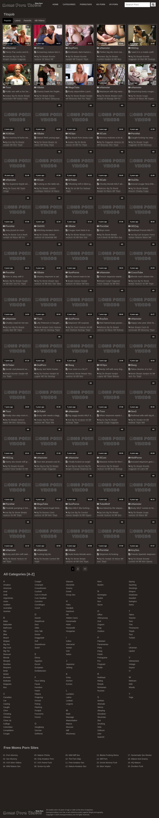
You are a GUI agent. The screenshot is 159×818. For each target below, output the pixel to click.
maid (142, 59)
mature (47, 59)
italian (68, 654)
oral (120, 237)
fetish (51, 420)
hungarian (70, 631)
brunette (52, 56)
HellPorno (135, 457)
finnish (38, 700)
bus (5, 687)
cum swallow (40, 598)
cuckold (38, 591)
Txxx (7, 87)
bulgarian (7, 684)
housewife (70, 628)
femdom (45, 374)
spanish (149, 562)
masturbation (8, 99)
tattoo (59, 284)
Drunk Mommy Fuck (108, 763)
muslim (100, 585)
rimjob (100, 684)
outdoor (20, 99)
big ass (102, 420)
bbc (5, 631)
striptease (133, 595)
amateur (102, 56)
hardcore (37, 59)
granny (51, 96)
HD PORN (100, 4)
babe (7, 281)
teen (131, 621)
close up (7, 720)
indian (68, 641)
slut (45, 376)
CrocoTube (135, 272)
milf (52, 59)
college (6, 724)
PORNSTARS (86, 4)
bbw (38, 466)
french (13, 188)
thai (130, 624)
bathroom (102, 188)
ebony (37, 657)
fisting (37, 704)
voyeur (132, 667)
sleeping (101, 710)
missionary (73, 99)
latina (142, 469)
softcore (101, 730)
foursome (39, 714)
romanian (101, 687)
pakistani (101, 641)
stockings (151, 59)
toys (131, 634)
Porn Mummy (12, 755)
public (25, 99)
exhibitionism (40, 671)
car (4, 700)
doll (36, 641)
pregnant (79, 59)
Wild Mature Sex (13, 766)
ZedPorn (40, 365)
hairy (57, 281)
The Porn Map (75, 759)
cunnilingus (38, 191)
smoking (101, 724)
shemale (101, 704)
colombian (8, 727)
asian (5, 601)
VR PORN (113, 4)
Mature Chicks (43, 755)
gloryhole (70, 585)
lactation (70, 694)
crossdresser (40, 588)
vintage (6, 191)
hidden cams (72, 618)
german (52, 235)
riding (46, 145)
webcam (116, 376)
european (145, 235)
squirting (132, 585)
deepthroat (84, 469)
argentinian (8, 598)
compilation (8, 730)
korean (69, 684)
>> (85, 569)
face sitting (40, 681)
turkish (132, 638)
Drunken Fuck (137, 766)
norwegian (102, 595)
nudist (100, 598)
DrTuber (71, 180)
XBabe (39, 87)
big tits (22, 56)
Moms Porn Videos (22, 5)
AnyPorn (72, 48)
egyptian (38, 661)
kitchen (69, 681)
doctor (37, 634)
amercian (8, 56)
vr (130, 671)
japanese (70, 664)
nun (99, 601)
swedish (132, 598)
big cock (16, 56)
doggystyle (22, 59)
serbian (100, 700)
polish (100, 654)
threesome (134, 628)
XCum (39, 48)
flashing (38, 707)
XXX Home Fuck (44, 763)
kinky (68, 677)
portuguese (102, 657)
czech (120, 96)
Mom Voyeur (105, 766)
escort (37, 664)
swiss (131, 605)
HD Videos (40, 20)
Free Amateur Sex (76, 763)
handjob (69, 59)
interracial (70, 644)
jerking (69, 667)
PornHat (134, 133)
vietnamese (134, 661)
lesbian (69, 700)
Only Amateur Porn (45, 759)
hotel (68, 624)
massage (110, 99)
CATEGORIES (69, 4)
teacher (132, 618)
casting (6, 704)
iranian (69, 648)
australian (7, 608)
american (71, 374)
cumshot (100, 59)
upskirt (132, 651)
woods (132, 687)
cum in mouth (22, 235)
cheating (139, 191)
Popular (7, 20)
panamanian (102, 644)
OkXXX (39, 226)
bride (5, 671)
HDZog (133, 48)
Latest (17, 20)
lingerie (37, 376)
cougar (145, 96)
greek (68, 591)
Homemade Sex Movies (141, 755)
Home (55, 4)
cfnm (5, 710)
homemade (49, 237)
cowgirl (108, 281)
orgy (99, 628)
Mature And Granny (139, 759)
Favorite (27, 20)
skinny (100, 707)
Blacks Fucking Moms (109, 755)
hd (43, 59)
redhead (87, 188)
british (6, 674)
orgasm (151, 99)
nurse (99, 605)
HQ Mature (135, 763)
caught (145, 142)
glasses (69, 145)
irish (68, 651)
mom (119, 59)
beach (6, 638)
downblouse (40, 644)
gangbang (39, 727)
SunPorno (72, 272)
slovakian (101, 714)
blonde (20, 96)
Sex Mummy (11, 759)
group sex (70, 595)
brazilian (7, 664)
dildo (37, 628)
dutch (37, 648)
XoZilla (133, 180)
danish (38, 618)
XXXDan (9, 133)
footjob (38, 710)
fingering (39, 697)
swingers (133, 601)
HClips (70, 133)
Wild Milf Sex (74, 755)
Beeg (70, 365)
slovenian (101, 717)
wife (52, 423)
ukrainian (133, 648)
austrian (6, 611)
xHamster (9, 48)
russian (100, 691)
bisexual (7, 654)
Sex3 (132, 411)
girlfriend (39, 734)
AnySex (102, 318)
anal (132, 235)
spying (132, 581)
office (99, 615)
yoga (131, 697)
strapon (132, 591)
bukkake (7, 681)
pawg (99, 651)
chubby (45, 235)
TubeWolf (103, 504)
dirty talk (39, 631)
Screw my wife (43, 766)
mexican (69, 727)
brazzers (132, 191)
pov (83, 99)
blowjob (6, 59)
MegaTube (72, 87)
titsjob (85, 59)
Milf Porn (103, 759)
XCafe (101, 180)
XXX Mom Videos (13, 763)
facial (143, 327)
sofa (85, 237)
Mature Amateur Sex (77, 766)
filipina (38, 694)
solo (99, 734)
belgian (6, 641)
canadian (7, 697)
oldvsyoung (55, 99)
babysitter (7, 624)
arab (5, 595)
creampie (13, 59)
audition (6, 605)
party (99, 648)
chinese (6, 717)
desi (37, 624)
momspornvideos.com (22, 812)
